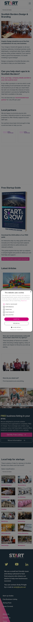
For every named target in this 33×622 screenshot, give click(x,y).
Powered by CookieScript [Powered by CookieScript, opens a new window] (16, 329)
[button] (4, 304)
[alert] (16, 311)
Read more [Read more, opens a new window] (24, 300)
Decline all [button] (16, 323)
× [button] (30, 292)
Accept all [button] (16, 319)
